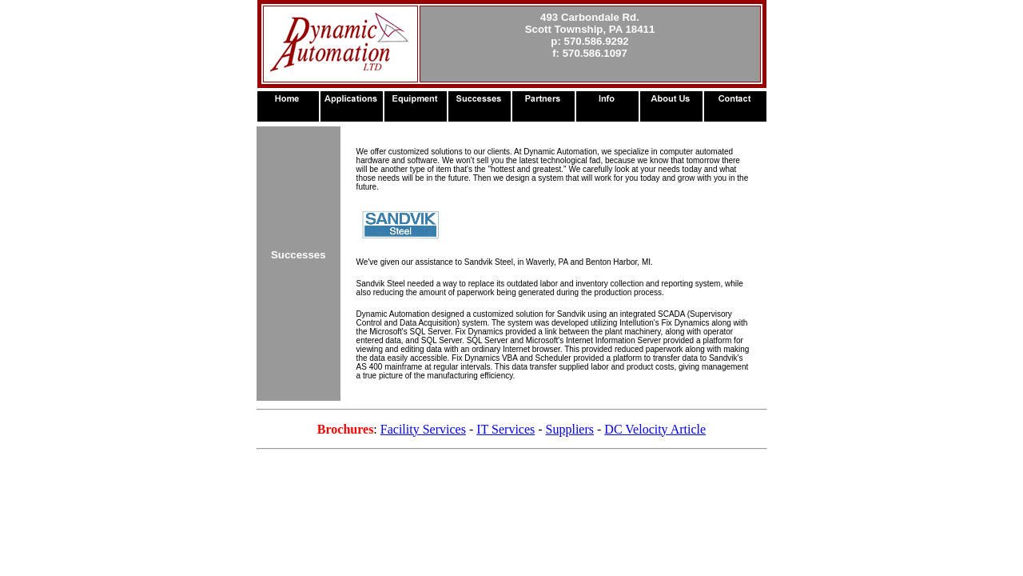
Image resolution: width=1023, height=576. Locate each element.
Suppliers (570, 429)
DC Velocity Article (655, 429)
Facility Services (423, 429)
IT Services (505, 429)
